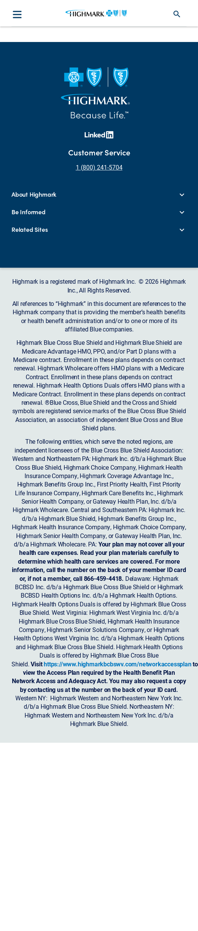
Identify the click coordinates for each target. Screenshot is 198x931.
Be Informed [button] (28, 212)
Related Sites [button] (29, 229)
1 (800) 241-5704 (99, 167)
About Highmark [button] (33, 194)
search (177, 14)
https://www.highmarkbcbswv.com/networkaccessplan (117, 664)
